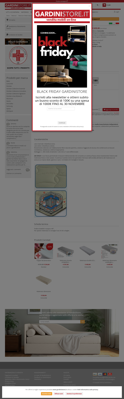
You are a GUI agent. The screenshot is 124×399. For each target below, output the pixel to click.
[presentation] (62, 116)
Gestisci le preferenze (74, 394)
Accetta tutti (46, 394)
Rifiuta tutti (59, 394)
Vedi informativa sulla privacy (87, 390)
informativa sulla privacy (76, 126)
